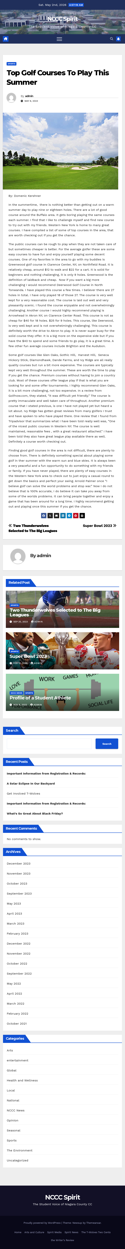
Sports (11, 64)
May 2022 (14, 983)
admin (29, 96)
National (13, 1100)
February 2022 (17, 1013)
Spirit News (71, 1232)
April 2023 (14, 913)
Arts (10, 1050)
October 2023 (17, 883)
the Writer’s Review (62, 1240)
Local (11, 1090)
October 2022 (17, 963)
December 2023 (19, 863)
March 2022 (15, 1003)
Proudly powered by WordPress (42, 1222)
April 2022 (14, 993)
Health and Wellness (22, 1080)
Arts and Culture (34, 1232)
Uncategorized (17, 1160)
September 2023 (19, 893)
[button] (111, 39)
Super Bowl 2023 (100, 526)
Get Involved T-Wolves (23, 793)
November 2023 (18, 873)
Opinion (12, 1120)
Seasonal (13, 1130)
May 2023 (14, 903)
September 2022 (19, 973)
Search (12, 730)
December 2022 (19, 943)
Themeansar (93, 1222)
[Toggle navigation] (59, 39)
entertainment (17, 1060)
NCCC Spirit (62, 18)
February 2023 (17, 933)
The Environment (19, 1150)
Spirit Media (54, 1232)
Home (17, 1232)
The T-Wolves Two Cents (95, 1232)
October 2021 (17, 1023)
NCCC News (16, 693)
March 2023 (15, 923)
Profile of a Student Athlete (40, 698)
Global (11, 1070)
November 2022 (18, 953)
